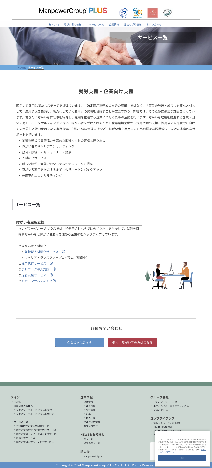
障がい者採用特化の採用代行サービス (34, 430)
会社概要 (89, 410)
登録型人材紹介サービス (45, 251)
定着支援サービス (37, 275)
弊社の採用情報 (132, 24)
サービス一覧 (96, 24)
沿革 (87, 414)
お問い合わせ (154, 24)
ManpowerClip (92, 456)
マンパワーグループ (163, 401)
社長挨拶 (89, 406)
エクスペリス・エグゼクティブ (169, 406)
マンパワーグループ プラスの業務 (32, 410)
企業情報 (114, 24)
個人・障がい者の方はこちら (132, 342)
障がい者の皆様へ (74, 24)
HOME (54, 24)
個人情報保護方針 (161, 427)
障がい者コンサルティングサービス (33, 442)
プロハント (159, 410)
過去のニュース (90, 443)
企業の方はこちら (79, 342)
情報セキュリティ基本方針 (166, 423)
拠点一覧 (89, 417)
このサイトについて (163, 435)
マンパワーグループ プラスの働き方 (33, 414)
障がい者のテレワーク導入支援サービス (36, 434)
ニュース (87, 439)
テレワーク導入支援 (38, 269)
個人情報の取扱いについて (166, 431)
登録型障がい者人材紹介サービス (32, 426)
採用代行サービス (37, 263)
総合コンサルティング (38, 281)
